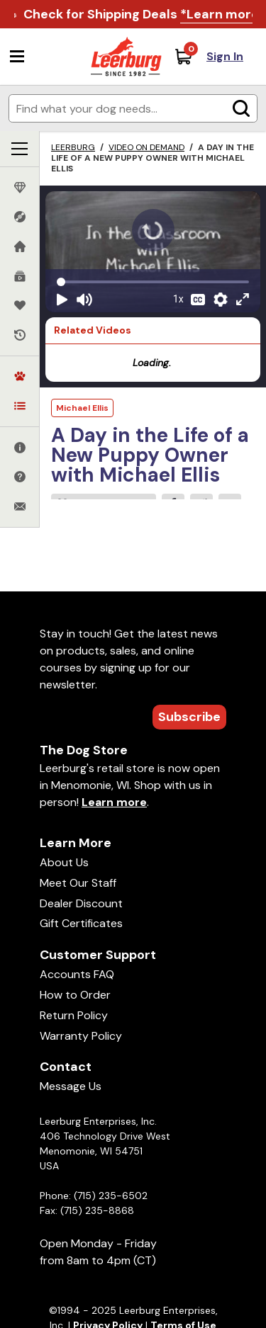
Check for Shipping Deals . (142, 14)
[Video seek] (153, 281)
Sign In (224, 56)
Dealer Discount (81, 903)
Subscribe (189, 716)
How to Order (75, 994)
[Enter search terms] (133, 108)
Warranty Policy (81, 1035)
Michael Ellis (82, 408)
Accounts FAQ (77, 974)
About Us (64, 862)
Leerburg (73, 147)
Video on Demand (146, 147)
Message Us (70, 1086)
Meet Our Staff (78, 882)
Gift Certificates (81, 923)
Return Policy (74, 1015)
